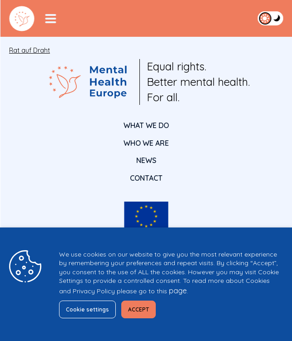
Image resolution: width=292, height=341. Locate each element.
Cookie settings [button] (87, 309)
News (146, 160)
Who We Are (146, 143)
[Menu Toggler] (50, 19)
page (178, 290)
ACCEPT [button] (138, 309)
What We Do (146, 125)
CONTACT (146, 178)
